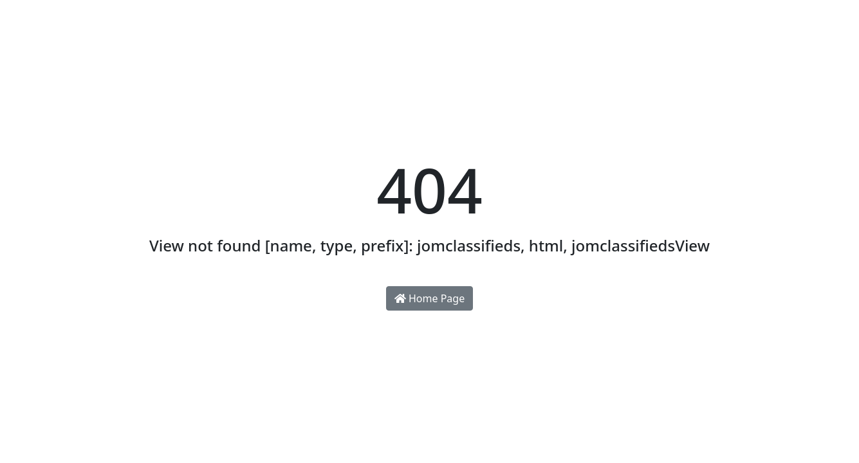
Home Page (429, 298)
